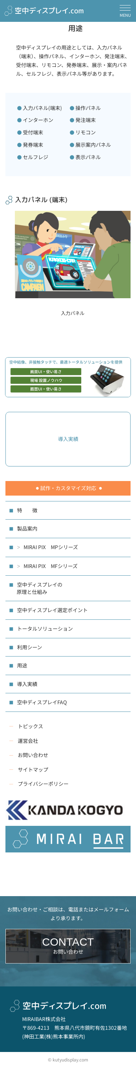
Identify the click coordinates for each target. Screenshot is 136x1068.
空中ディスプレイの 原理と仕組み (35, 588)
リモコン (85, 132)
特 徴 (27, 510)
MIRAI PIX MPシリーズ (47, 547)
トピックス (30, 726)
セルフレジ (35, 157)
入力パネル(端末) (42, 107)
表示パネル (88, 157)
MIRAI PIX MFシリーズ (47, 566)
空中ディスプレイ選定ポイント (52, 610)
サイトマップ (33, 769)
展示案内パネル (93, 144)
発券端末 (33, 144)
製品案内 (27, 528)
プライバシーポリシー (43, 783)
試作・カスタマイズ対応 (68, 488)
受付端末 (33, 132)
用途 (22, 665)
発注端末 (85, 119)
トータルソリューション (45, 628)
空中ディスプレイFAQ (42, 702)
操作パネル (88, 107)
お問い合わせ (33, 754)
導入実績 (27, 683)
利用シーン (29, 647)
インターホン (38, 119)
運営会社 (28, 740)
